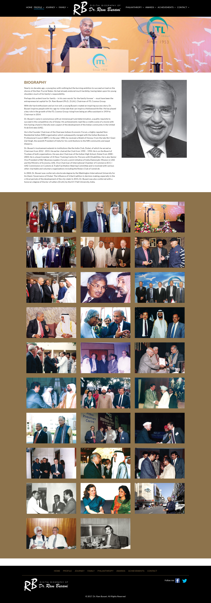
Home (29, 7)
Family (63, 7)
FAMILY (91, 571)
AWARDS (150, 7)
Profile (39, 7)
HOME (57, 571)
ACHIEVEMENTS (167, 7)
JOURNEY (80, 571)
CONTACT (183, 7)
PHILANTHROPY (135, 7)
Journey (51, 7)
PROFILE (67, 571)
